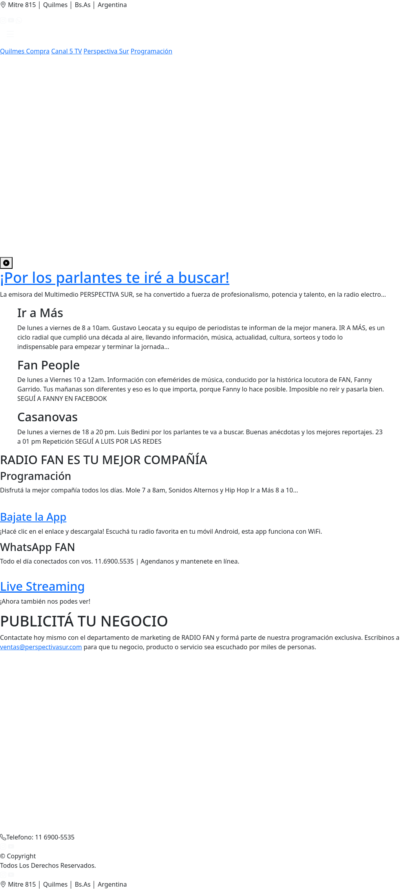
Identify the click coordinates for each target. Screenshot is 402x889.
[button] (10, 35)
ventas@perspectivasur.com (41, 647)
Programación (151, 51)
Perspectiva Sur (106, 51)
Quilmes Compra (24, 51)
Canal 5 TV (66, 51)
